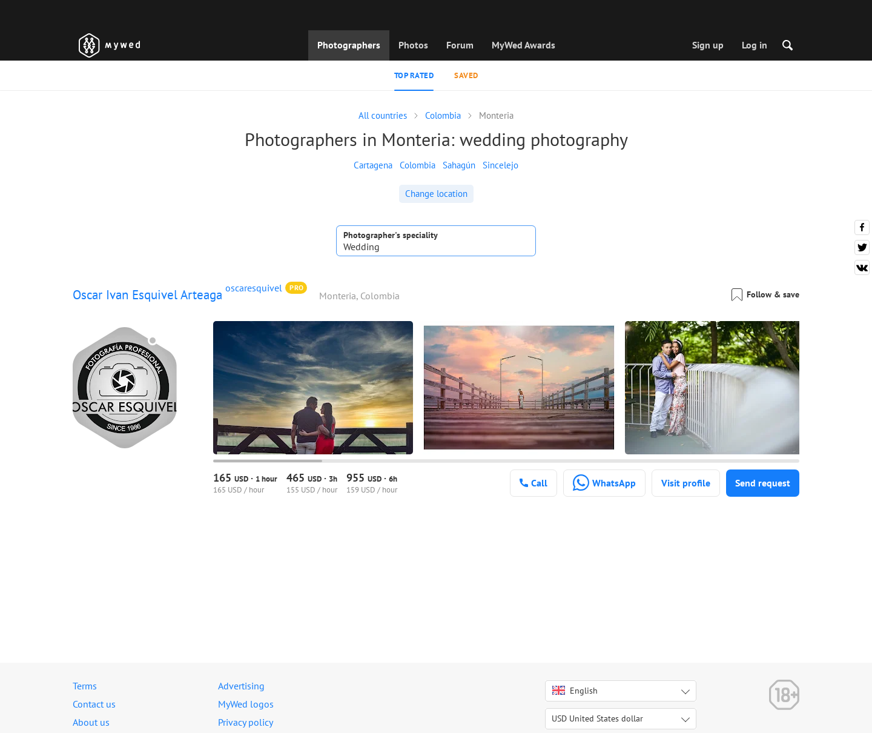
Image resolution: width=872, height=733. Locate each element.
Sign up (708, 45)
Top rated (414, 75)
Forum (460, 45)
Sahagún (459, 165)
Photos (413, 45)
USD (597, 718)
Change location (436, 193)
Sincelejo (500, 165)
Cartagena (373, 165)
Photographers (348, 45)
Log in (754, 45)
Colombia (417, 165)
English (575, 690)
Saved (466, 75)
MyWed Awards (523, 45)
